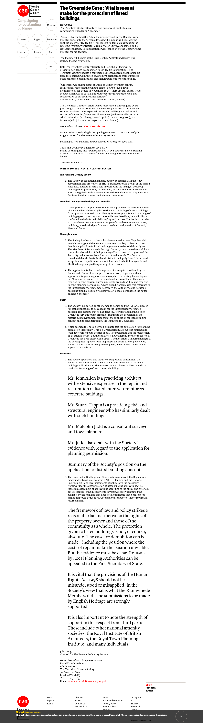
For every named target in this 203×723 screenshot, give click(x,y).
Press (105, 697)
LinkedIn (135, 709)
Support (37, 39)
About (23, 52)
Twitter (149, 690)
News (23, 39)
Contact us (80, 703)
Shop (51, 52)
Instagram (136, 697)
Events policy (109, 706)
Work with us (81, 706)
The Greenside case (94, 126)
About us (79, 697)
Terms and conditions (113, 700)
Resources (52, 39)
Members (51, 24)
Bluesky (134, 703)
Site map (107, 709)
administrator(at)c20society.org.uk (87, 681)
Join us (78, 700)
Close (181, 716)
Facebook (150, 687)
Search (51, 66)
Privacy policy (109, 703)
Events (37, 52)
